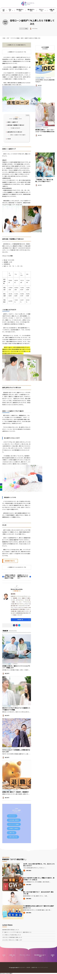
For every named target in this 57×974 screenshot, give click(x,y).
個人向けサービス (31, 10)
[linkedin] (1, 489)
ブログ (10, 10)
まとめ (8, 139)
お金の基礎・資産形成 (40, 77)
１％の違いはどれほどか (14, 128)
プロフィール (41, 10)
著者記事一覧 (20, 619)
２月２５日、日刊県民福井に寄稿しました (12, 937)
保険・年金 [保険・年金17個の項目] (13, 833)
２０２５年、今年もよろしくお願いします (12, 940)
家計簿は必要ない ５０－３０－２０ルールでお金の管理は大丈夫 (44, 130)
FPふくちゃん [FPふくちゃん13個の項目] (13, 816)
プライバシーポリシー (24, 955)
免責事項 (52, 955)
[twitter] (19, 625)
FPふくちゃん (38, 127)
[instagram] (17, 625)
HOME (4, 10)
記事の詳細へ (29, 870)
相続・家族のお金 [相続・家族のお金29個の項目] (14, 837)
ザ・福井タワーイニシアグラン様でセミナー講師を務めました (16, 932)
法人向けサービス (20, 10)
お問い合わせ (52, 10)
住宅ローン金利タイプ (12, 122)
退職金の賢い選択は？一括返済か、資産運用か (15, 792)
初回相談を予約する (10, 561)
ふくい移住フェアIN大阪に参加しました (11, 935)
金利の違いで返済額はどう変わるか (15, 125)
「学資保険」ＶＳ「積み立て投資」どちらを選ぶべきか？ (44, 180)
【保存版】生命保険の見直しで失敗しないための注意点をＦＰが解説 (10, 577)
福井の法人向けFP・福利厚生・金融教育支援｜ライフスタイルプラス (33, 967)
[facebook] (14, 625)
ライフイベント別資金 (23, 28)
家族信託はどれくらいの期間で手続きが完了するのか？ (22, 577)
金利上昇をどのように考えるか (14, 132)
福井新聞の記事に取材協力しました (10, 929)
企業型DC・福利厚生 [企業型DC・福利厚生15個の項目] (15, 828)
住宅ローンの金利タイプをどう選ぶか (16, 135)
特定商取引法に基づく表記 (40, 955)
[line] (1, 487)
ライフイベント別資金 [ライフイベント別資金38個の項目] (15, 824)
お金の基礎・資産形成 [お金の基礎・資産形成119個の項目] (15, 820)
